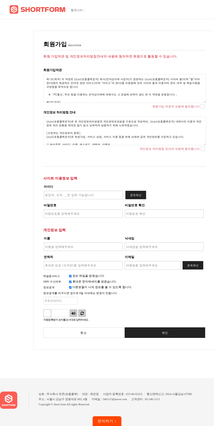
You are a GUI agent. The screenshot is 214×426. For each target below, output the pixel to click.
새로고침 (82, 313)
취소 (83, 332)
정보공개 (48, 287)
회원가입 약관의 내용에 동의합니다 (178, 107)
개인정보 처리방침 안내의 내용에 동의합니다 (172, 149)
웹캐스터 (77, 10)
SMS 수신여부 (52, 281)
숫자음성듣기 (73, 313)
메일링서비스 (51, 276)
